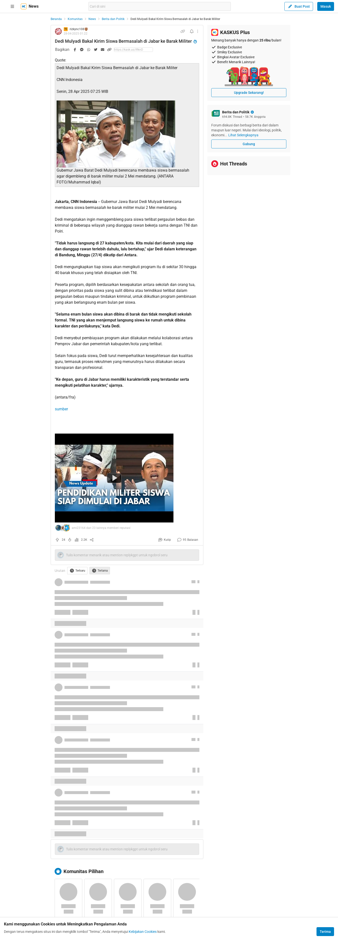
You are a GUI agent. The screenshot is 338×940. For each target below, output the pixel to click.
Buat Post (299, 6)
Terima (325, 932)
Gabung (249, 144)
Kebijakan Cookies (143, 932)
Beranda (56, 19)
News (92, 19)
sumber (61, 409)
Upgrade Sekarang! (249, 93)
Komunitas (75, 19)
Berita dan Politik (113, 19)
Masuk (325, 6)
